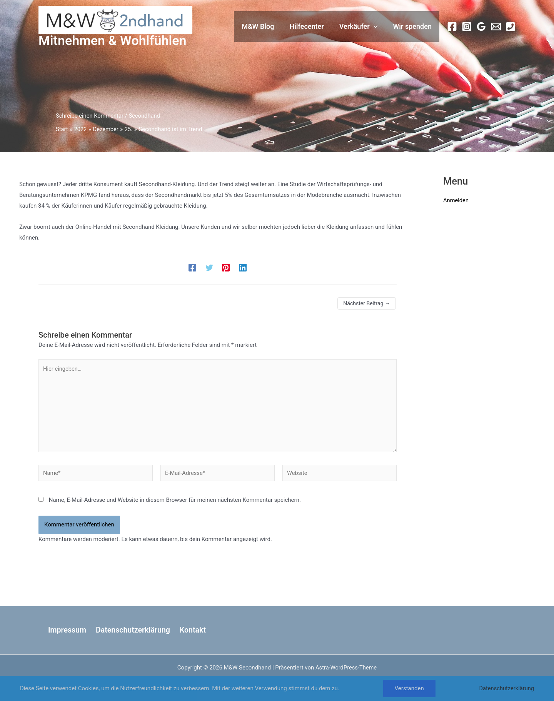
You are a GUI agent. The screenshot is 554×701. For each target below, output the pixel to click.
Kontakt (190, 629)
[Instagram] (467, 27)
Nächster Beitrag (366, 303)
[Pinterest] (226, 267)
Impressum (65, 629)
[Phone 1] (511, 27)
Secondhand (146, 115)
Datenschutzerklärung (131, 629)
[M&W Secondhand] (115, 19)
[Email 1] (496, 27)
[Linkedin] (243, 267)
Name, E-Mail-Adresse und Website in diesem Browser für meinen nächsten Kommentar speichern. (175, 502)
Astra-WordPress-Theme (346, 667)
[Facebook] (452, 27)
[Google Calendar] (481, 27)
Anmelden (456, 200)
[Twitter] (209, 267)
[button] (376, 26)
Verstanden (408, 688)
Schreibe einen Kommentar (90, 115)
